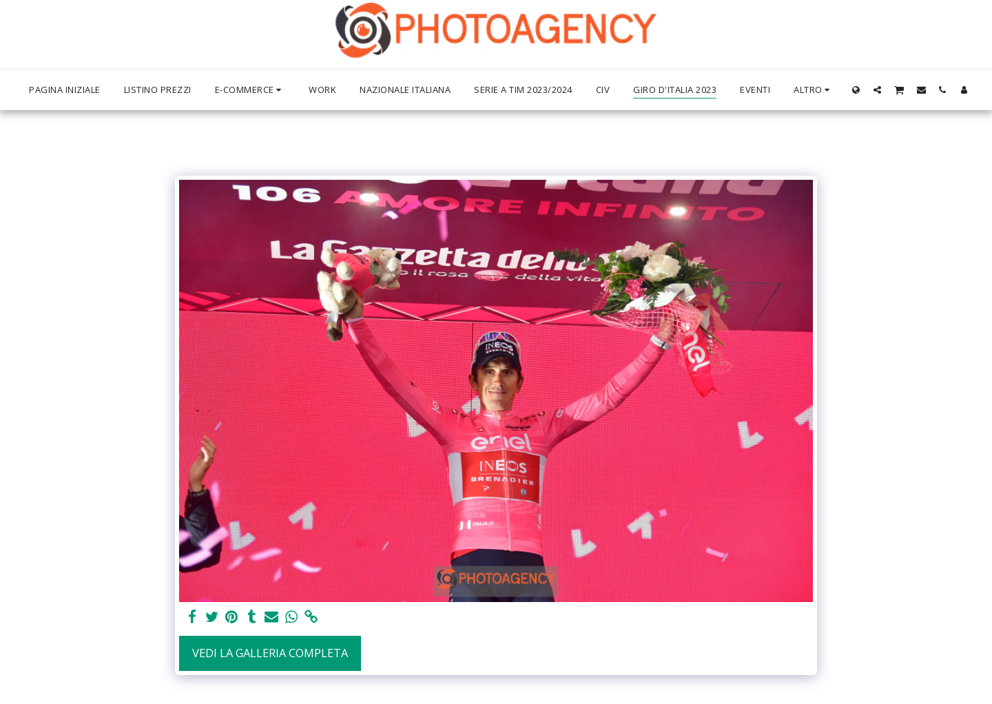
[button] (877, 89)
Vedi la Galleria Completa (270, 653)
